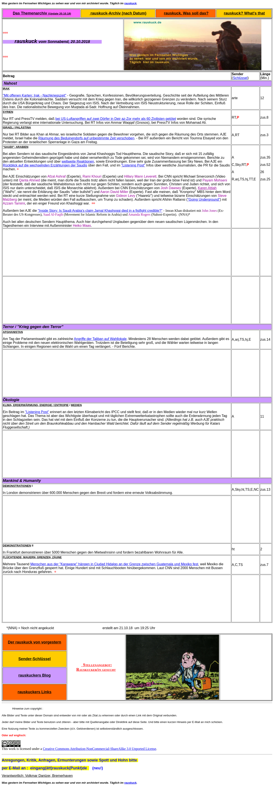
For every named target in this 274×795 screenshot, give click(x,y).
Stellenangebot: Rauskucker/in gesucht (96, 667)
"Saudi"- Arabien (15, 147)
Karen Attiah (207, 188)
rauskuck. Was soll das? (186, 13)
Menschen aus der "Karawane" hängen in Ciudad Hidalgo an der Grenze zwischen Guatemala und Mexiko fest (114, 564)
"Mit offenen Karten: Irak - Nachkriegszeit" (34, 95)
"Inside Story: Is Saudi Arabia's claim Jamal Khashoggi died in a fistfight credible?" (100, 210)
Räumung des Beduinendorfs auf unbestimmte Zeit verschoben (86, 138)
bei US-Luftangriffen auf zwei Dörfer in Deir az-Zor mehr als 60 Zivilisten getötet (115, 119)
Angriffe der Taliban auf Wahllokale (100, 339)
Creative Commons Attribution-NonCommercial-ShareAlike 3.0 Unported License (99, 749)
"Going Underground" (204, 199)
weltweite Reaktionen (78, 161)
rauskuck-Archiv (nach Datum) (117, 13)
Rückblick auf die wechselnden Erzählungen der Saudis (45, 165)
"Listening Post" (133, 165)
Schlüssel (240, 78)
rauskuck (130, 3)
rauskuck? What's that (244, 13)
